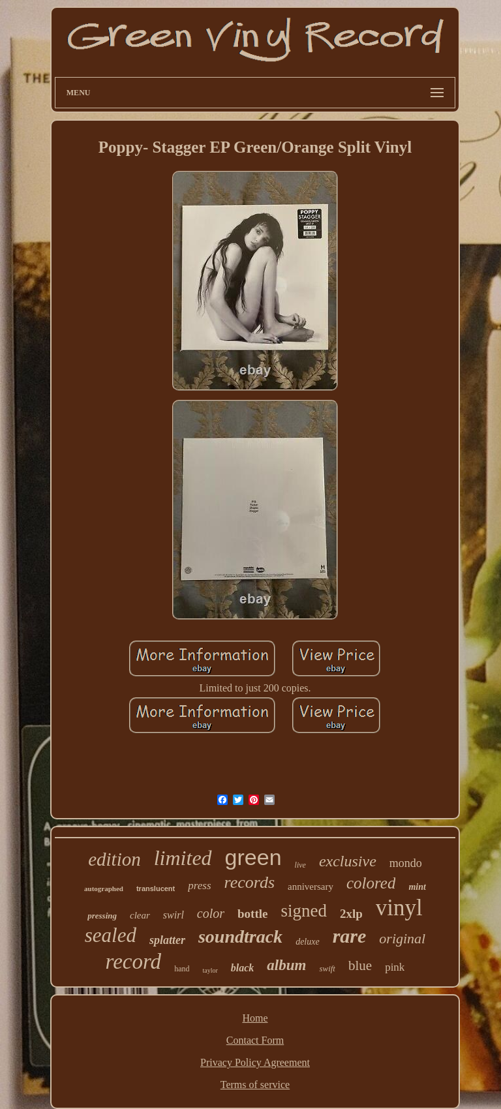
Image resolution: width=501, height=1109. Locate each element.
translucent (155, 888)
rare (350, 936)
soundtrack (240, 936)
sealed (110, 935)
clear (140, 915)
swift (327, 968)
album (286, 965)
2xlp (351, 913)
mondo (405, 863)
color (210, 913)
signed (304, 910)
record (134, 961)
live (300, 865)
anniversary (310, 886)
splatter (167, 940)
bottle (252, 913)
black (242, 967)
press (199, 885)
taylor (209, 970)
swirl (173, 914)
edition (114, 859)
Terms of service (255, 1084)
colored (370, 883)
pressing (102, 915)
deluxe (308, 942)
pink (394, 967)
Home (254, 1018)
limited (183, 858)
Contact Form (255, 1040)
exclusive (347, 861)
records (249, 882)
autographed (103, 888)
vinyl (399, 907)
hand (181, 968)
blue (360, 965)
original (402, 938)
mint (416, 887)
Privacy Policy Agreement (255, 1062)
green (253, 857)
